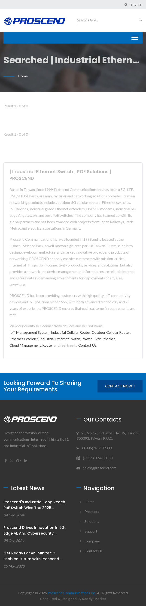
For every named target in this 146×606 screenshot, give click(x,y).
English (136, 5)
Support (91, 531)
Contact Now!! (120, 386)
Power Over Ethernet (98, 339)
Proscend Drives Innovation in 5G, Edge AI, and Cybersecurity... (34, 530)
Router (47, 345)
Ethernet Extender (23, 339)
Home (23, 76)
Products (92, 511)
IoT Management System (29, 332)
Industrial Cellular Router (70, 332)
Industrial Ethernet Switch (60, 339)
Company (92, 541)
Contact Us (87, 345)
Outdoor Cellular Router (111, 332)
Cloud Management (25, 345)
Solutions (92, 521)
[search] (139, 19)
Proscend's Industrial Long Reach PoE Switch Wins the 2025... (34, 504)
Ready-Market (94, 599)
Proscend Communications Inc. (72, 593)
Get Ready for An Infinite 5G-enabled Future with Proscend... (32, 556)
